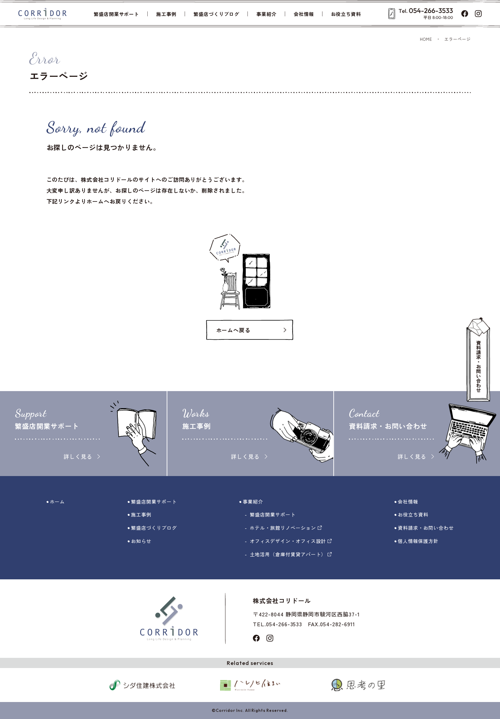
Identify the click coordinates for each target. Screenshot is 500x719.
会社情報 (304, 14)
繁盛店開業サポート (117, 14)
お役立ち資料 (346, 14)
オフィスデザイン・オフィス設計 (291, 541)
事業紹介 (266, 14)
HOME (426, 39)
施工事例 (166, 14)
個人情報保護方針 (418, 541)
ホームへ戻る (233, 330)
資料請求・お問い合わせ (426, 527)
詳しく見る (81, 456)
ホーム (57, 501)
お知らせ (141, 541)
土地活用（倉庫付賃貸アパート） (291, 554)
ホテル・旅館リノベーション (285, 527)
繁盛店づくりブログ (216, 14)
